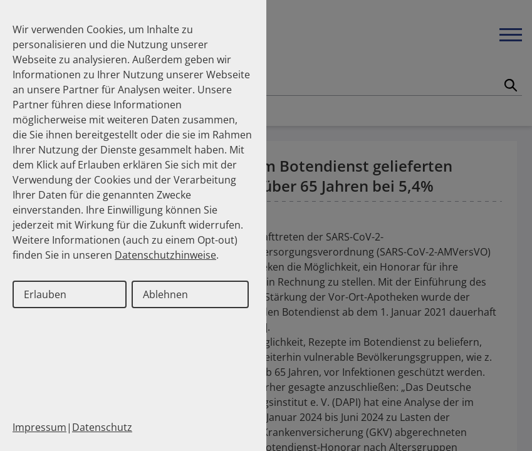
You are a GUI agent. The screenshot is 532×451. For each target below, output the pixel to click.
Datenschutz (102, 427)
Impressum (39, 427)
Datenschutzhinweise (165, 255)
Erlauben (45, 294)
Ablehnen (165, 294)
